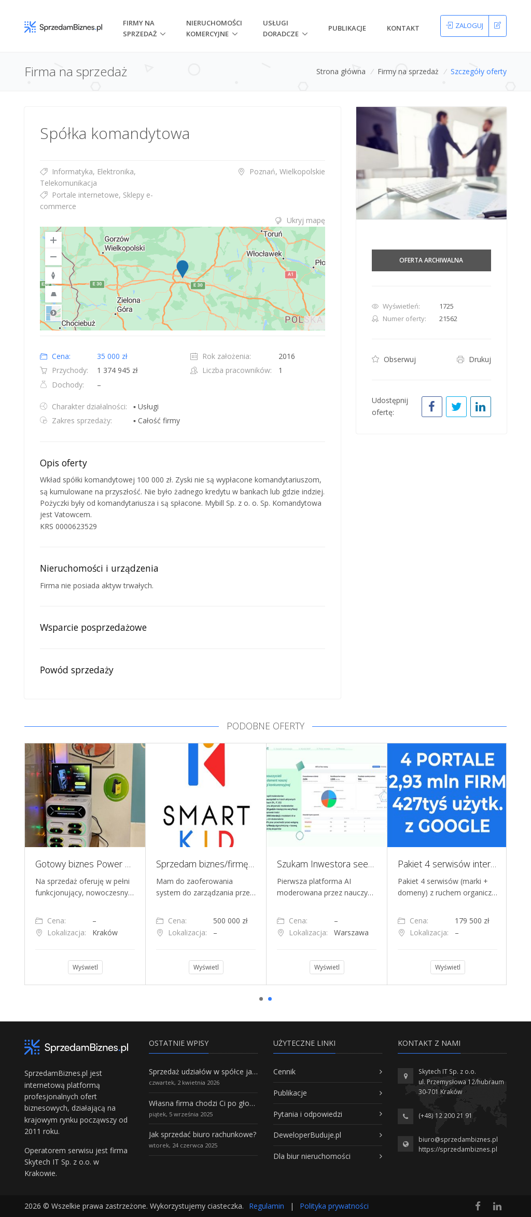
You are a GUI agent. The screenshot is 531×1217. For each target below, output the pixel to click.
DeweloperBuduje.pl (307, 1135)
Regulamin (266, 1206)
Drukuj (474, 359)
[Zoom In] (53, 240)
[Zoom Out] (53, 256)
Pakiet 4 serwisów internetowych (463, 864)
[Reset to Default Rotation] (53, 275)
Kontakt (403, 28)
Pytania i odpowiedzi (307, 1114)
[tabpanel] (84, 864)
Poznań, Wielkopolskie (281, 171)
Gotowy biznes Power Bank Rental (103, 864)
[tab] (182, 220)
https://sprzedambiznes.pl (457, 1149)
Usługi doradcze (281, 28)
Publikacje (347, 28)
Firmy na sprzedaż (408, 71)
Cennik (284, 1071)
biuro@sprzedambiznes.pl (458, 1139)
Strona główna (341, 71)
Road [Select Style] (53, 313)
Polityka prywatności (334, 1206)
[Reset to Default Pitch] (53, 294)
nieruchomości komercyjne (214, 28)
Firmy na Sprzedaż (140, 28)
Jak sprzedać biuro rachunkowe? (202, 1134)
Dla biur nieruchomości (312, 1156)
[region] (182, 278)
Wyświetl (85, 967)
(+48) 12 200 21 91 (445, 1115)
